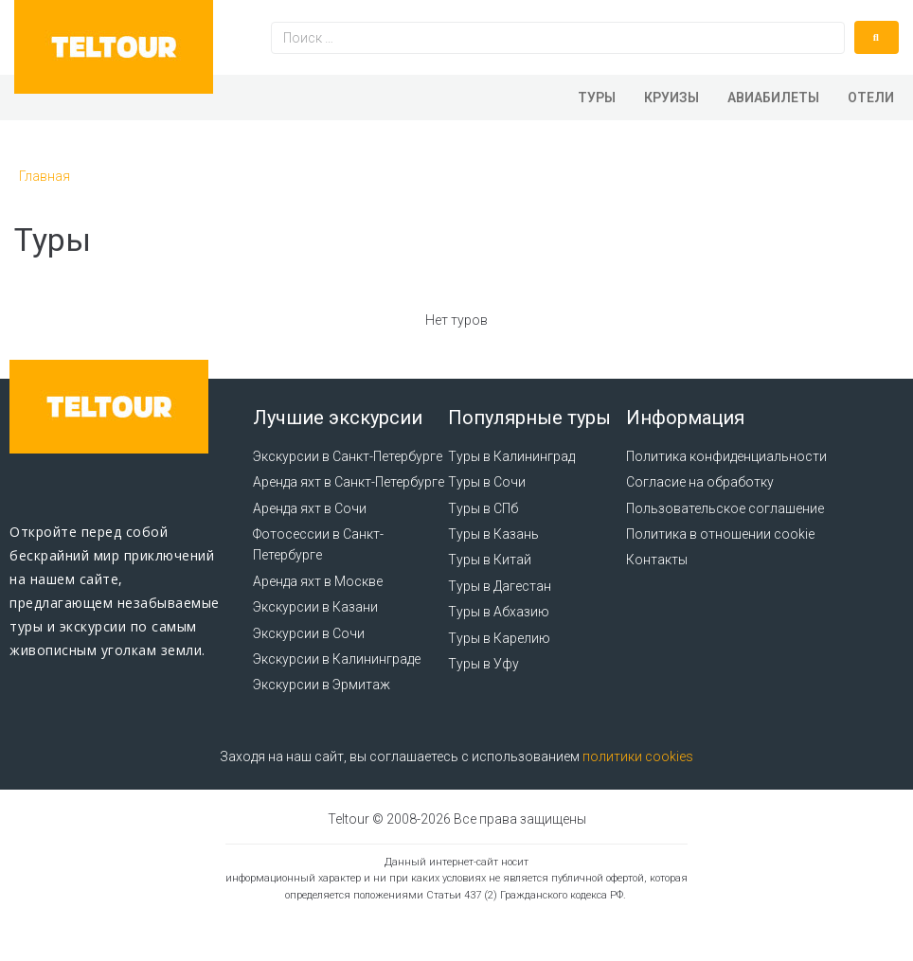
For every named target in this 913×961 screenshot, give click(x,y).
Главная (44, 176)
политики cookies (637, 756)
